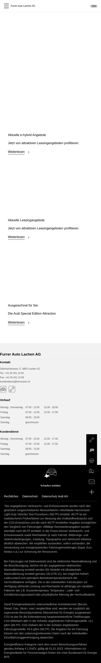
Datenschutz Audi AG (55, 496)
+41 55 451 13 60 (14, 373)
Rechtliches (11, 496)
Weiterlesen (19, 152)
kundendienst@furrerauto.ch (15, 381)
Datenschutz (30, 496)
